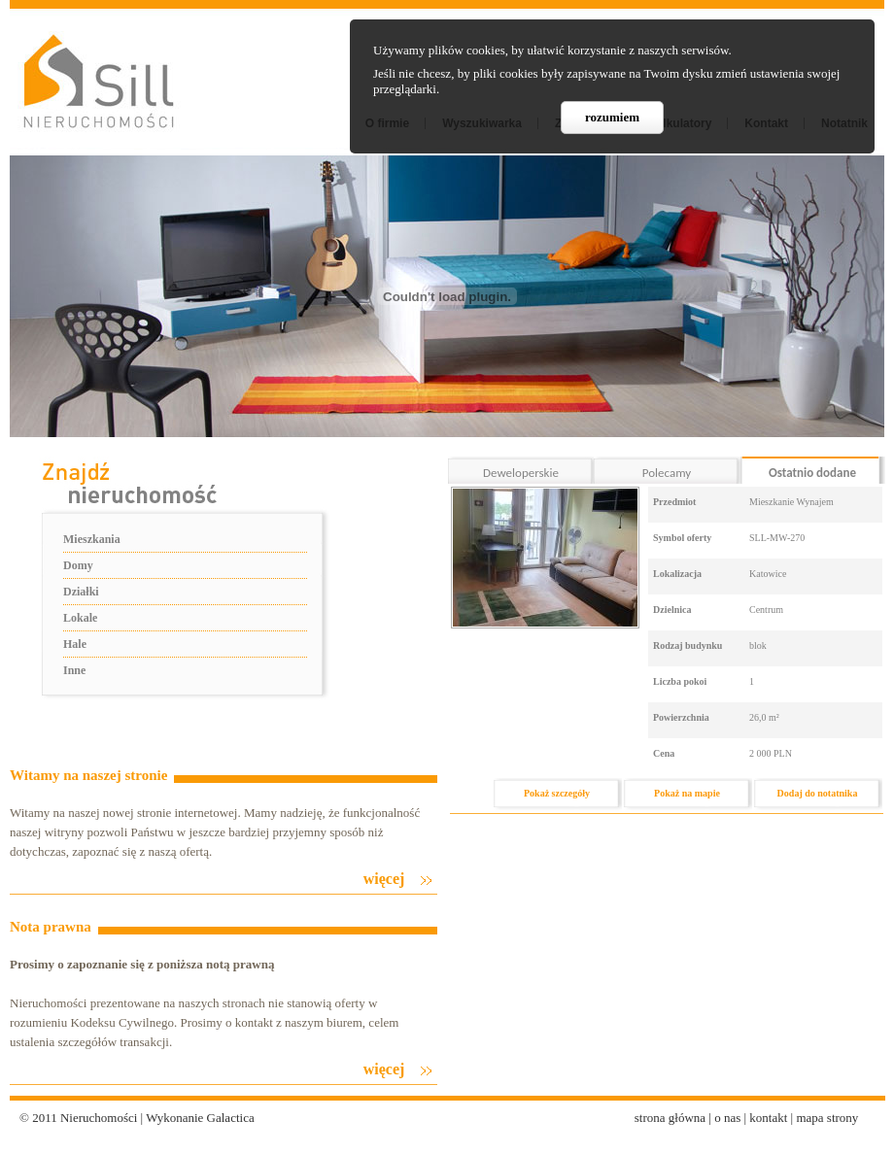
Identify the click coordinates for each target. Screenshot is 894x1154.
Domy (78, 565)
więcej (384, 878)
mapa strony (827, 1117)
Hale (74, 644)
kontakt (768, 1117)
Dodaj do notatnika (817, 793)
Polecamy (666, 472)
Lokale (80, 618)
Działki (81, 591)
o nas (727, 1117)
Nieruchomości (98, 1117)
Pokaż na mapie (687, 793)
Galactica (231, 1117)
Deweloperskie (521, 472)
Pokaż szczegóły (557, 793)
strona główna (670, 1117)
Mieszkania (91, 539)
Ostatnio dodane (812, 472)
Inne (74, 670)
